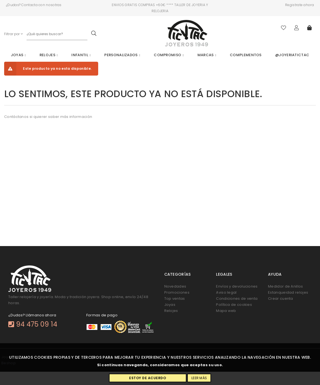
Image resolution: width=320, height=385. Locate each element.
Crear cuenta (280, 298)
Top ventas (174, 298)
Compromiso (169, 55)
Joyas (18, 55)
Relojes (49, 55)
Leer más (199, 378)
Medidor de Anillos (285, 286)
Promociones (176, 292)
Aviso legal (226, 292)
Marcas (206, 55)
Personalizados (122, 55)
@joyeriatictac (292, 55)
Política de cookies (234, 304)
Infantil (81, 55)
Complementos (246, 55)
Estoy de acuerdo (147, 378)
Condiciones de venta (236, 298)
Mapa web (226, 310)
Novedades (175, 286)
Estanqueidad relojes (288, 292)
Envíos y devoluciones (236, 286)
